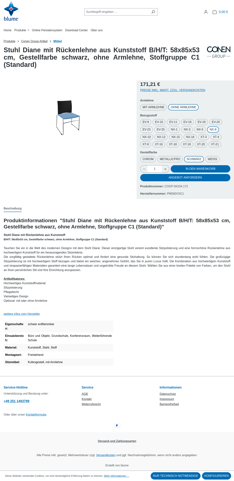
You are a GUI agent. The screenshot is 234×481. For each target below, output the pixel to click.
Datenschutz (168, 393)
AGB (85, 393)
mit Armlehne (154, 107)
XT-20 (201, 144)
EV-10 (159, 122)
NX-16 (190, 137)
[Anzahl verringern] (144, 169)
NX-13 (161, 137)
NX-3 (187, 129)
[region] (68, 118)
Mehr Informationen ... (116, 475)
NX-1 (174, 129)
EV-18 (188, 122)
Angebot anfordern (185, 177)
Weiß (212, 159)
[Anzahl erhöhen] (165, 169)
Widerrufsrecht (91, 404)
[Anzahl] (155, 169)
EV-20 (216, 122)
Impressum (167, 399)
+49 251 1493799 (16, 401)
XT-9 (146, 144)
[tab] (13, 208)
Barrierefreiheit (169, 404)
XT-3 (204, 137)
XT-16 (159, 144)
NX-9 (213, 129)
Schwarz (194, 159)
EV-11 (173, 122)
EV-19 (202, 122)
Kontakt (87, 399)
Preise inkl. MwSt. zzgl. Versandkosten (172, 90)
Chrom (148, 159)
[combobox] (116, 12)
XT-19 (187, 144)
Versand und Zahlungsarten (117, 441)
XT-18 (173, 144)
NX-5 (200, 129)
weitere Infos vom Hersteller (22, 313)
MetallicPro (170, 159)
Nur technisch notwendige (175, 475)
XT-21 (215, 144)
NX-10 (147, 137)
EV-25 (161, 129)
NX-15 (175, 137)
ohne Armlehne (183, 107)
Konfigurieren (216, 475)
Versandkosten (106, 455)
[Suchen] (153, 12)
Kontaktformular (36, 414)
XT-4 (216, 137)
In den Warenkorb (200, 168)
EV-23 (147, 129)
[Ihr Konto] (205, 12)
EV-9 (146, 122)
